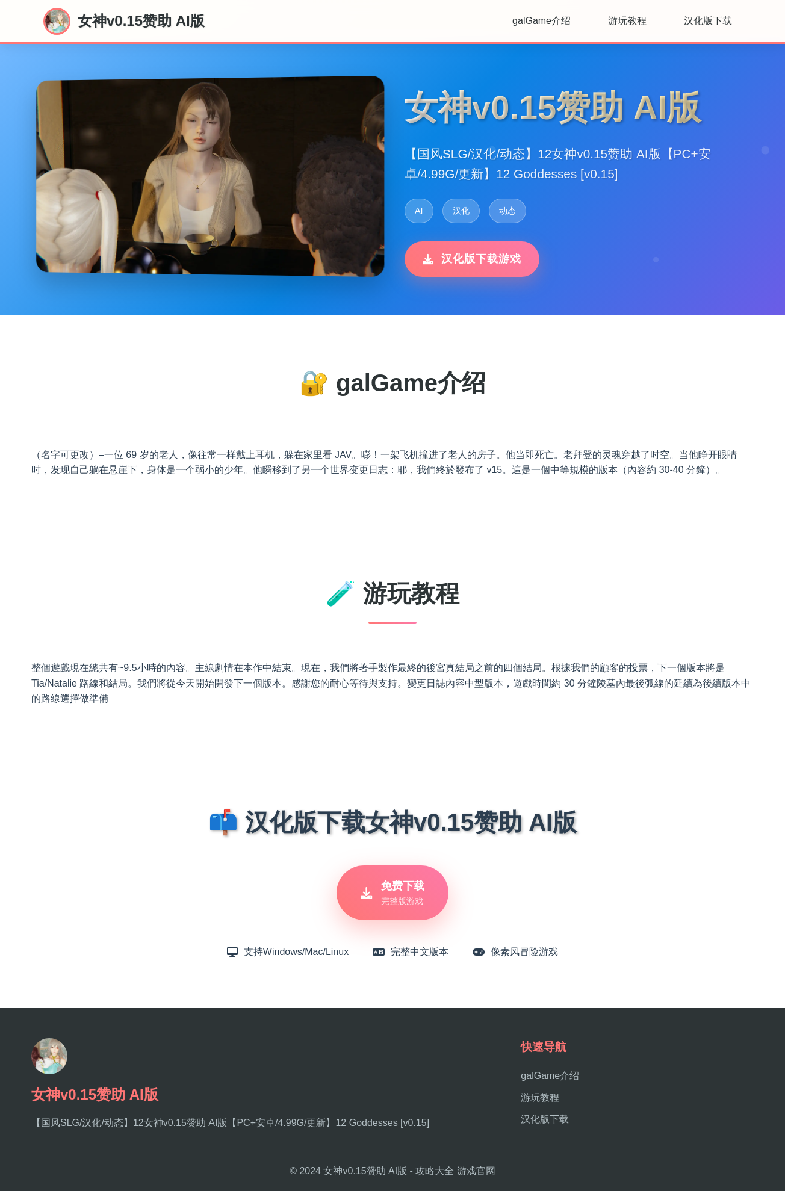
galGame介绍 (541, 21)
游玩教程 (627, 21)
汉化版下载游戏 (472, 259)
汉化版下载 (708, 21)
